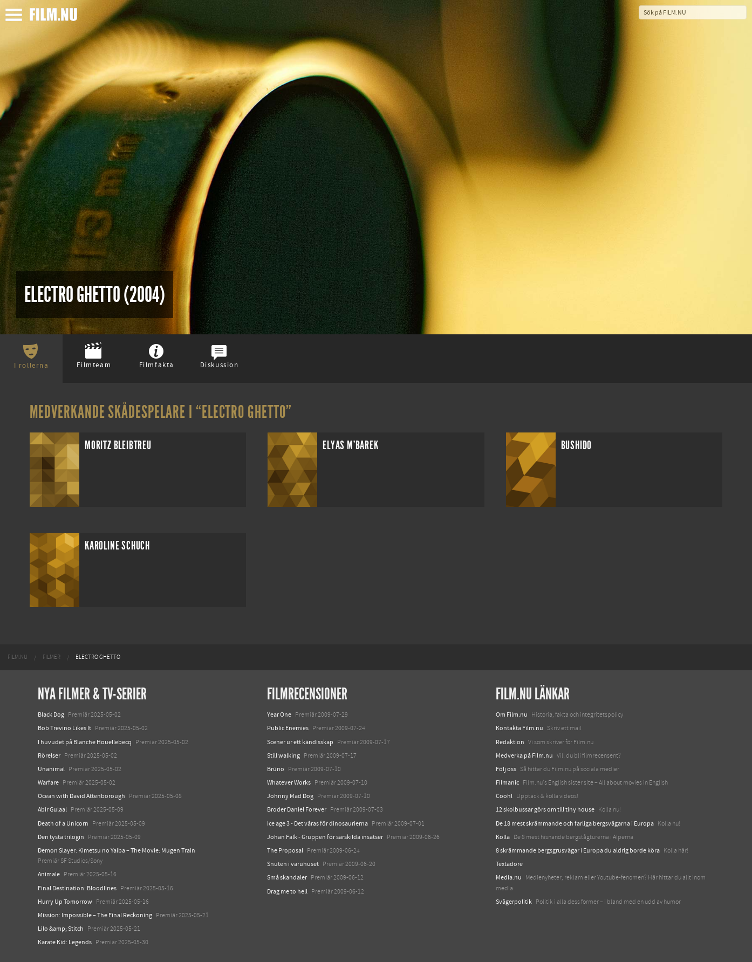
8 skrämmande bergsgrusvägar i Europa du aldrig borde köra (578, 850)
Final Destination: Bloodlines (77, 888)
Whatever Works (289, 782)
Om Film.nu (512, 714)
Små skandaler (287, 877)
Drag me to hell (287, 891)
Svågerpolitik (514, 901)
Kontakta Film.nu (519, 728)
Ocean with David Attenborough (81, 796)
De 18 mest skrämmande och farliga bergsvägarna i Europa (575, 823)
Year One (279, 714)
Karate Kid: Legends (65, 942)
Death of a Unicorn (63, 823)
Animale (49, 874)
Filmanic (507, 782)
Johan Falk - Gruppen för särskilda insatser (325, 837)
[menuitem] (18, 657)
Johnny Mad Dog (290, 796)
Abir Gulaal (52, 809)
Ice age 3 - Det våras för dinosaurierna (317, 823)
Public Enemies (288, 728)
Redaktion (510, 742)
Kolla (503, 837)
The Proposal (285, 850)
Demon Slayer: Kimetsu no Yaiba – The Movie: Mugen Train (116, 850)
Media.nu (509, 877)
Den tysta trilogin (61, 837)
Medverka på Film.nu (524, 755)
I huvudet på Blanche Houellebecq (85, 742)
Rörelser (49, 755)
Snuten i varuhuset (293, 864)
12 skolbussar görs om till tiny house (545, 809)
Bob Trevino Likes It (64, 728)
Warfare (48, 782)
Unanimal (51, 769)
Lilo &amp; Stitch (61, 928)
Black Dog (51, 714)
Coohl (504, 796)
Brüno (275, 769)
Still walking (283, 755)
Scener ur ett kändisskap (300, 742)
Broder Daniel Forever (296, 809)
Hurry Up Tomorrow (65, 901)
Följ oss (506, 769)
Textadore (509, 864)
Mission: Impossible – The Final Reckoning (95, 915)
